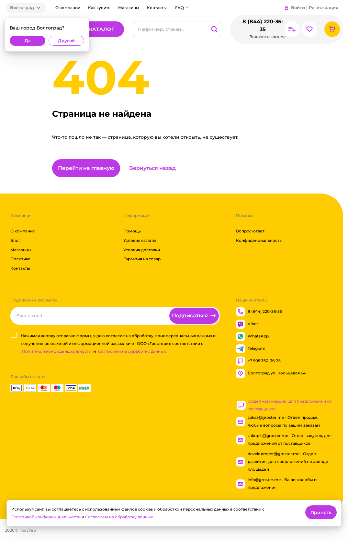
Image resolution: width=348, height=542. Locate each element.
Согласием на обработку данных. (132, 351)
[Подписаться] (194, 316)
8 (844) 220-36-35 (262, 25)
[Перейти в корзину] (332, 29)
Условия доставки (141, 249)
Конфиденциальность (259, 240)
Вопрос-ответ (250, 231)
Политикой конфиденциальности (56, 351)
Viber (247, 324)
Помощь (132, 231)
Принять (320, 512)
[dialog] (47, 35)
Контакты (157, 7)
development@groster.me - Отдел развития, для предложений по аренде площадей (282, 461)
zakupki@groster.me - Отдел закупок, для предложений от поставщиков (283, 439)
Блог (15, 240)
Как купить (99, 7)
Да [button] (28, 40)
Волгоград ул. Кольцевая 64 (271, 373)
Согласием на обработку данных (119, 516)
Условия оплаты (139, 240)
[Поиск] (169, 29)
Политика (20, 259)
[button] (26, 8)
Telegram (250, 348)
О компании (67, 7)
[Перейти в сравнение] (292, 29)
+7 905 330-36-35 (258, 361)
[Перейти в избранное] (309, 29)
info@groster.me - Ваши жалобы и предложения (276, 483)
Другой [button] (66, 40)
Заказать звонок (268, 36)
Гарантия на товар (142, 259)
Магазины (128, 7)
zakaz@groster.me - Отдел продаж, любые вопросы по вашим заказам (278, 421)
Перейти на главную (86, 168)
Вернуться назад (152, 168)
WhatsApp (252, 336)
